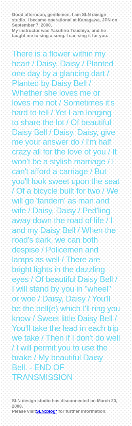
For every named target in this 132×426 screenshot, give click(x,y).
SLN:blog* (46, 411)
